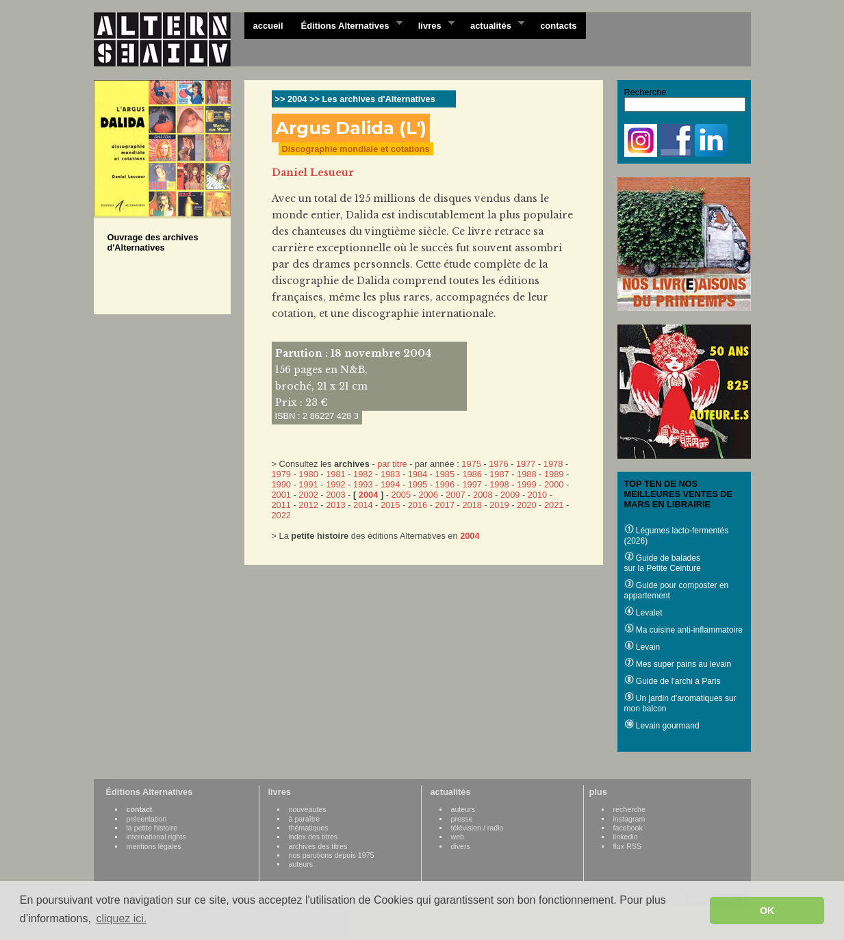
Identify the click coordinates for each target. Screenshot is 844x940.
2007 (455, 495)
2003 (335, 495)
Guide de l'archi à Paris (672, 681)
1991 (308, 484)
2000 (553, 484)
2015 (390, 505)
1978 (553, 464)
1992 (335, 484)
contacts (558, 26)
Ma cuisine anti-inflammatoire (683, 630)
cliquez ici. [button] (121, 918)
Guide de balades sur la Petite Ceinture (662, 563)
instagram (629, 819)
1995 (417, 484)
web (458, 837)
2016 (417, 505)
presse (462, 819)
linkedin (625, 837)
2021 (553, 505)
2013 (335, 505)
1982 (362, 474)
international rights (156, 837)
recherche (629, 809)
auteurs (301, 864)
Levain (642, 647)
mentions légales (154, 846)
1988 (526, 474)
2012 (308, 505)
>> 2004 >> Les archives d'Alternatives (355, 99)
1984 (417, 474)
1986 (471, 474)
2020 (526, 505)
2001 (281, 495)
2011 (281, 505)
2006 (427, 495)
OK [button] (767, 910)
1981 (335, 474)
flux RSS (627, 846)
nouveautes (308, 809)
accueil (268, 26)
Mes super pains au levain (678, 664)
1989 (553, 474)
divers (460, 846)
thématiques (309, 828)
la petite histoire (152, 828)
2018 (471, 505)
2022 (281, 515)
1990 (281, 484)
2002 (308, 495)
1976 (498, 464)
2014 (362, 505)
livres (432, 24)
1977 (525, 464)
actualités (492, 24)
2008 (482, 495)
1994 (390, 484)
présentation (147, 819)
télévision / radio (477, 828)
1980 (308, 474)
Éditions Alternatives (347, 24)
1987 (499, 474)
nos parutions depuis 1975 (331, 855)
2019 (499, 505)
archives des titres (318, 846)
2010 (537, 495)
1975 (471, 464)
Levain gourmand (662, 726)
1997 (471, 484)
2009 (510, 495)
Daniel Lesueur (313, 172)
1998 (499, 484)
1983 (390, 474)
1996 (445, 484)
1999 (526, 484)
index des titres (313, 837)
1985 (445, 474)
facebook (628, 828)
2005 (401, 495)
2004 (368, 495)
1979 (281, 474)
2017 (445, 505)
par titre (392, 464)
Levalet (643, 613)
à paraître (304, 819)
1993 (362, 484)
